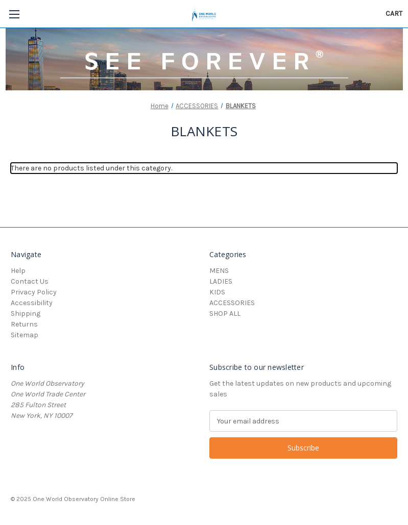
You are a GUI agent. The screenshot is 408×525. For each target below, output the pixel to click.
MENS (219, 270)
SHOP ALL (225, 313)
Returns (24, 324)
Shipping (25, 313)
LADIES (220, 281)
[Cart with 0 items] (394, 13)
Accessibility (32, 302)
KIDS (217, 292)
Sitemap (24, 335)
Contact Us (30, 281)
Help (18, 270)
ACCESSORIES (232, 302)
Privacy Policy (34, 292)
